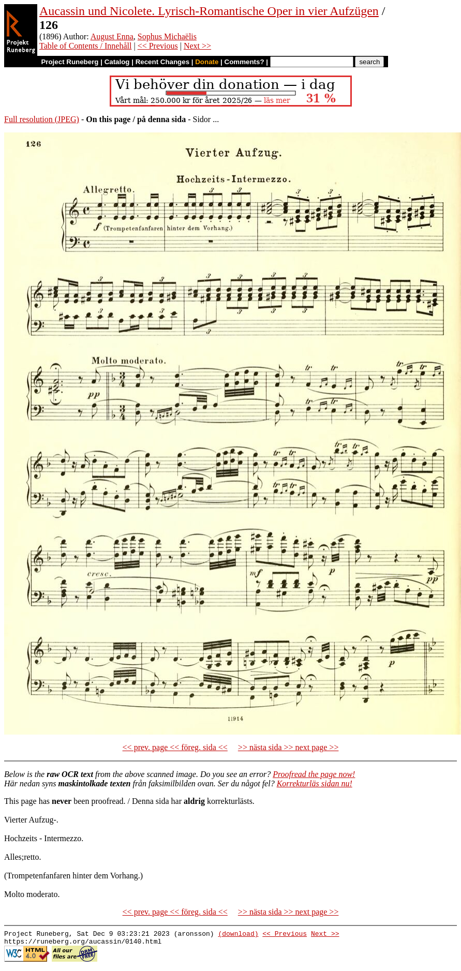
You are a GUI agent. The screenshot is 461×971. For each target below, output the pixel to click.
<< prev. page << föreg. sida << (175, 747)
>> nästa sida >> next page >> (288, 747)
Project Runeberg (69, 62)
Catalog (117, 62)
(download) (238, 934)
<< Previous (158, 45)
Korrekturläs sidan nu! (314, 783)
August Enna (112, 36)
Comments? (244, 62)
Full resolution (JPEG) (41, 119)
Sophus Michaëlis (167, 36)
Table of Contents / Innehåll (85, 45)
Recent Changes (162, 62)
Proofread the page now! (314, 774)
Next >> (197, 45)
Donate (206, 62)
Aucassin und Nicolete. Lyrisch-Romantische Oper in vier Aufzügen (209, 11)
